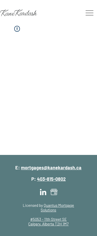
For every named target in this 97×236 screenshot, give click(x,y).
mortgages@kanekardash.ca (51, 167)
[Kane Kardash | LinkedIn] (43, 191)
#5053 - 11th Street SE (48, 219)
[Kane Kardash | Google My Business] (53, 191)
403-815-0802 (51, 179)
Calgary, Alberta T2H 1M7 (48, 224)
